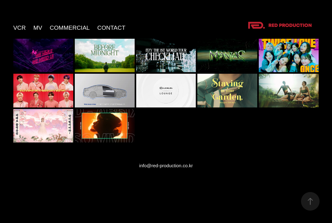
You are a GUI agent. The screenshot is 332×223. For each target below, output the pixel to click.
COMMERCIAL (70, 27)
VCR (19, 27)
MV (37, 27)
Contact (111, 27)
